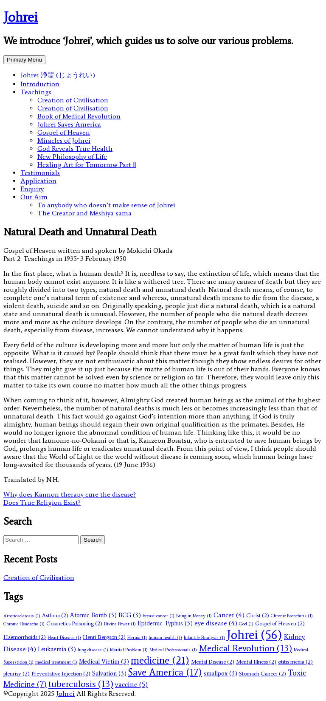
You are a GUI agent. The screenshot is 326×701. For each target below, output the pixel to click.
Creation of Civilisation (72, 100)
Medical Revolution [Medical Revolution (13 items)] (245, 648)
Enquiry (32, 189)
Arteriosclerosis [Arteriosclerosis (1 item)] (21, 616)
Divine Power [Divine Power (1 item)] (120, 624)
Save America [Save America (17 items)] (165, 672)
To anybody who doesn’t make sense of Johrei (106, 205)
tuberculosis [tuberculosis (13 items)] (80, 684)
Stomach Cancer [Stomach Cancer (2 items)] (262, 673)
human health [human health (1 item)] (165, 637)
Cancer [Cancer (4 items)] (229, 615)
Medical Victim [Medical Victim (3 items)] (104, 661)
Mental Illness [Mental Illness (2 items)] (256, 662)
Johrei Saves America (69, 124)
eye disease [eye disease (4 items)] (215, 623)
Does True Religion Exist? (42, 502)
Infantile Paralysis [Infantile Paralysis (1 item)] (204, 637)
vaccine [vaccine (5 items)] (131, 684)
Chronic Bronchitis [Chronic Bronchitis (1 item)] (292, 616)
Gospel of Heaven (63, 132)
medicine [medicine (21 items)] (160, 660)
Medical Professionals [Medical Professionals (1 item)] (173, 650)
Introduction (39, 84)
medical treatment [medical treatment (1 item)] (56, 662)
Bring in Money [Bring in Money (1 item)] (194, 616)
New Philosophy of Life (72, 157)
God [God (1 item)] (246, 624)
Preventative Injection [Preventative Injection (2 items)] (60, 673)
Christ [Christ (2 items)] (257, 615)
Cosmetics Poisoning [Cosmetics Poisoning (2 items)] (74, 623)
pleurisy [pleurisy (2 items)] (16, 673)
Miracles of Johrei (63, 140)
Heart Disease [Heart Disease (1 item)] (64, 637)
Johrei (20, 17)
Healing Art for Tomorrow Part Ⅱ (86, 165)
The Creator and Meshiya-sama (84, 213)
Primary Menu (24, 60)
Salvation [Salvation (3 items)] (109, 673)
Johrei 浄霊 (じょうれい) (57, 75)
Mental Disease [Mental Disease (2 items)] (212, 662)
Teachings (35, 92)
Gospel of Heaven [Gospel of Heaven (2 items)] (280, 623)
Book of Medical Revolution (79, 116)
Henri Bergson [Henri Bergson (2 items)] (104, 637)
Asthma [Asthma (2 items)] (55, 615)
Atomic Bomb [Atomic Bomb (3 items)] (93, 615)
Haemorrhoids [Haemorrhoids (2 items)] (24, 637)
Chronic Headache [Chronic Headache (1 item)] (24, 624)
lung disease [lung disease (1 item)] (93, 650)
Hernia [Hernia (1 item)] (137, 637)
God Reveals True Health (74, 148)
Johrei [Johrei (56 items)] (254, 634)
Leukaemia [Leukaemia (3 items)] (57, 649)
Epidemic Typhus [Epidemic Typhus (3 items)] (165, 623)
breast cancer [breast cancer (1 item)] (158, 616)
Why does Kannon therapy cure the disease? (69, 494)
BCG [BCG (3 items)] (129, 615)
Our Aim (34, 197)
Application (38, 181)
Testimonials (40, 173)
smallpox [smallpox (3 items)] (220, 673)
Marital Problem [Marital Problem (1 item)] (129, 650)
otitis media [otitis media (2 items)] (295, 662)
